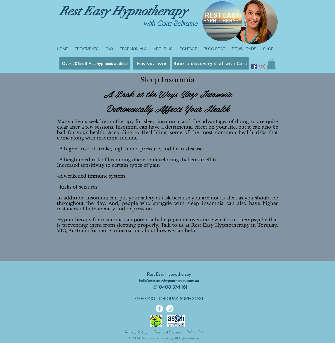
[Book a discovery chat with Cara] (210, 63)
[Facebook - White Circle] (159, 308)
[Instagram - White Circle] (170, 308)
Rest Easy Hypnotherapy (123, 11)
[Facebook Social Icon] (254, 66)
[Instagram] (262, 66)
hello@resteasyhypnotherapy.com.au (169, 280)
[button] (271, 64)
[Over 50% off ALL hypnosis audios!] (94, 63)
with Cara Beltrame (170, 23)
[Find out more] (151, 63)
